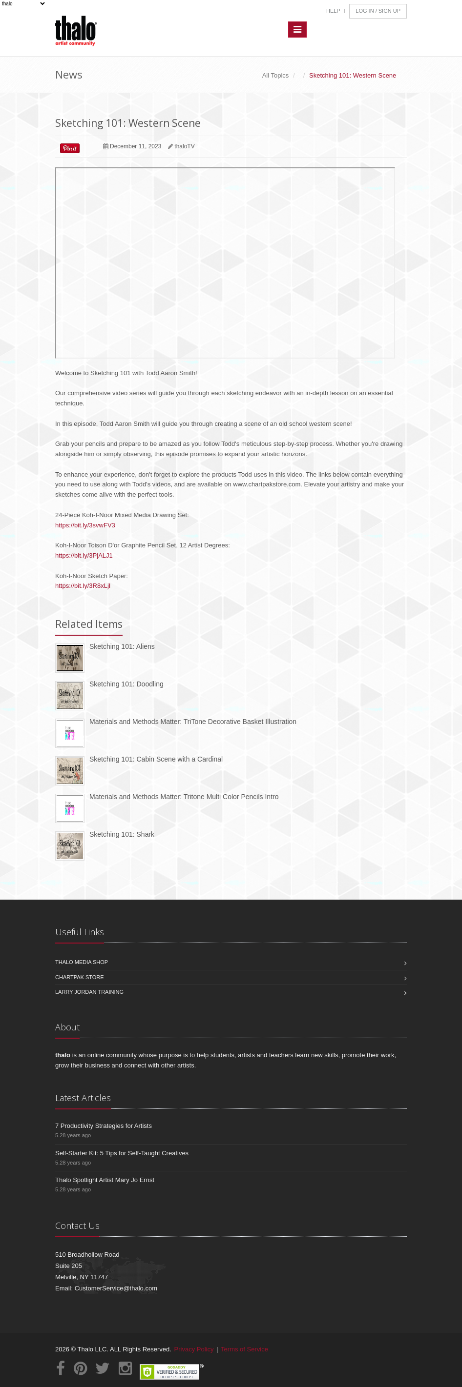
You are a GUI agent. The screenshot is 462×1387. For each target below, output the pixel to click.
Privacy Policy (194, 1349)
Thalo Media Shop (81, 962)
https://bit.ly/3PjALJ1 (84, 555)
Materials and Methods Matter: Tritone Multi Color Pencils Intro (184, 797)
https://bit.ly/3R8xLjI (82, 585)
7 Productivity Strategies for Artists (103, 1125)
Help (333, 11)
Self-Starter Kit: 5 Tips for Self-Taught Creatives (122, 1153)
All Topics (275, 75)
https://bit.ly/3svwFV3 (85, 525)
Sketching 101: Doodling (126, 684)
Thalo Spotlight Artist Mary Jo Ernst (104, 1180)
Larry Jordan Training (89, 992)
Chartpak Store (79, 977)
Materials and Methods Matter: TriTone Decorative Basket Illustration (192, 721)
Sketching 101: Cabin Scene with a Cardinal (156, 759)
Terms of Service (244, 1349)
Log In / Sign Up (378, 11)
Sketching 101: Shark (121, 834)
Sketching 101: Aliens (122, 646)
